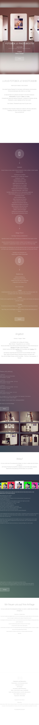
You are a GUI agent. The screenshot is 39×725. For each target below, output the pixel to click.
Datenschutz (19, 633)
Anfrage (4, 589)
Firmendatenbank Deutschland (19, 709)
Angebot (19, 319)
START (19, 58)
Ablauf (4, 408)
